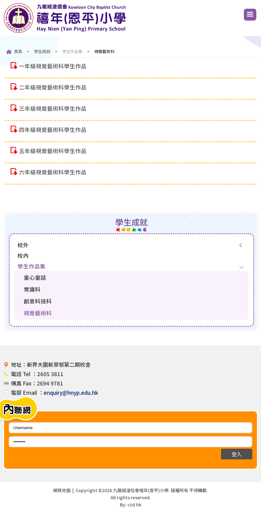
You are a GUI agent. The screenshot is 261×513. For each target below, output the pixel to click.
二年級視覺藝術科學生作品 (52, 87)
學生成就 (42, 51)
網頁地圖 (62, 490)
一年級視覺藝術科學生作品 (52, 66)
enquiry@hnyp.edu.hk (71, 392)
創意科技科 (38, 301)
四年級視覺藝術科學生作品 (52, 129)
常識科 (32, 289)
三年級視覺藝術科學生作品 (52, 108)
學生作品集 (72, 51)
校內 (23, 255)
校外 (23, 245)
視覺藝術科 (38, 313)
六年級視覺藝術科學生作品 (52, 172)
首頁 (18, 51)
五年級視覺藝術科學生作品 (52, 151)
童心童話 (35, 277)
